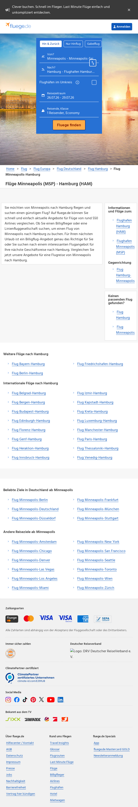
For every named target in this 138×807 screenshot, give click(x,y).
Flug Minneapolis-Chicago (32, 551)
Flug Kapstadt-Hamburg (95, 402)
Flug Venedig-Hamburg (94, 458)
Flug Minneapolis (125, 330)
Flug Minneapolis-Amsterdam (34, 542)
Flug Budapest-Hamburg (30, 412)
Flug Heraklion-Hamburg (30, 448)
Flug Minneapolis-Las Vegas (33, 569)
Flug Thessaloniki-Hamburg (97, 448)
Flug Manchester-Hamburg (97, 430)
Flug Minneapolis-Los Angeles (34, 579)
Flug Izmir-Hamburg (92, 393)
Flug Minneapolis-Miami (30, 588)
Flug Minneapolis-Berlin (30, 500)
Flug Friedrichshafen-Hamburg (100, 364)
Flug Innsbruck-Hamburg (30, 458)
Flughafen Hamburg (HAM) (124, 226)
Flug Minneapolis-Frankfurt (97, 500)
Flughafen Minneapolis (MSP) (125, 246)
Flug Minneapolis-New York (98, 542)
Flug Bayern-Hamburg (28, 364)
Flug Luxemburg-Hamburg (97, 421)
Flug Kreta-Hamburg (92, 412)
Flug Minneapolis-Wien (95, 579)
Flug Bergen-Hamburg (28, 402)
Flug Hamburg (123, 315)
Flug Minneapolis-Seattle (96, 560)
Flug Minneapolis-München (98, 509)
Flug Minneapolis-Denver (31, 560)
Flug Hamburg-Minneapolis (125, 275)
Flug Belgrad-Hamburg (29, 393)
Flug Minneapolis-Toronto (97, 569)
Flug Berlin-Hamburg (27, 373)
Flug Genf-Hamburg (27, 439)
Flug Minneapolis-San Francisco (101, 551)
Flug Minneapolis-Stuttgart (97, 518)
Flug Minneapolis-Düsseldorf (34, 518)
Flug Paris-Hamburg (92, 439)
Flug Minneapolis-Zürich (95, 588)
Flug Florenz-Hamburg (28, 430)
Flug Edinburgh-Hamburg (31, 421)
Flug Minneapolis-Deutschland (35, 509)
